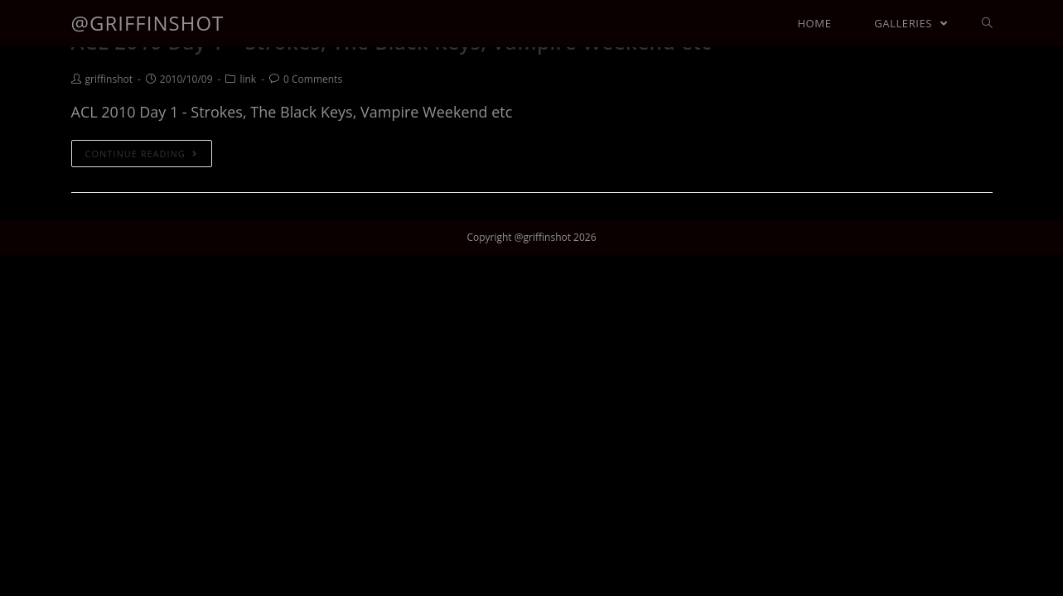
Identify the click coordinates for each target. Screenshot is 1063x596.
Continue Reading (141, 153)
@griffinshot (148, 22)
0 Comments (312, 79)
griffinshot (109, 79)
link (247, 79)
